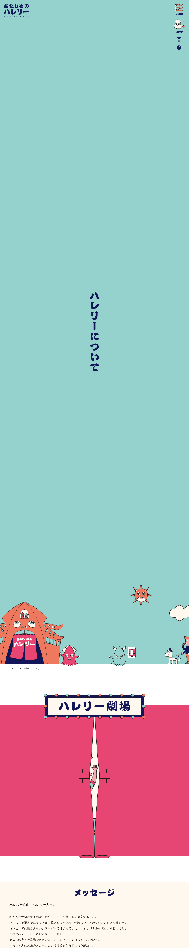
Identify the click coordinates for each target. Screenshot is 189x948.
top (11, 668)
